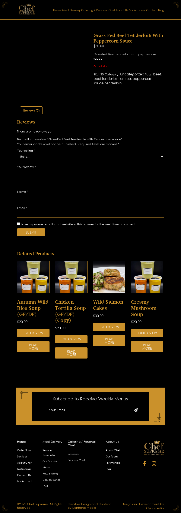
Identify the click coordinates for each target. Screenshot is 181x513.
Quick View (34, 333)
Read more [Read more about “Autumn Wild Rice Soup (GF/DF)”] (33, 346)
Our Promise (49, 461)
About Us (122, 10)
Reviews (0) (31, 110)
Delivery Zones (51, 479)
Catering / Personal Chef (98, 10)
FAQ (45, 486)
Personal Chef (76, 460)
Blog (161, 10)
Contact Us (24, 475)
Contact (152, 10)
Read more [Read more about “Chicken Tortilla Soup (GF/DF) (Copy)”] (71, 352)
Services (22, 456)
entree (125, 78)
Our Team (112, 456)
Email (22, 208)
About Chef (24, 462)
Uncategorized (132, 74)
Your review (26, 167)
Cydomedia (155, 508)
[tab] (31, 110)
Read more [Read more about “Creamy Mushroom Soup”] (147, 346)
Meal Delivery (71, 10)
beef (157, 74)
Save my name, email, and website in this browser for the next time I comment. (78, 224)
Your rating (26, 150)
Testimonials (24, 468)
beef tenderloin (105, 78)
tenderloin (113, 83)
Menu (46, 467)
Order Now (24, 450)
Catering (73, 454)
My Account (137, 10)
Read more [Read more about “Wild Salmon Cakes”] (109, 340)
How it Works (50, 473)
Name (22, 191)
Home (57, 10)
